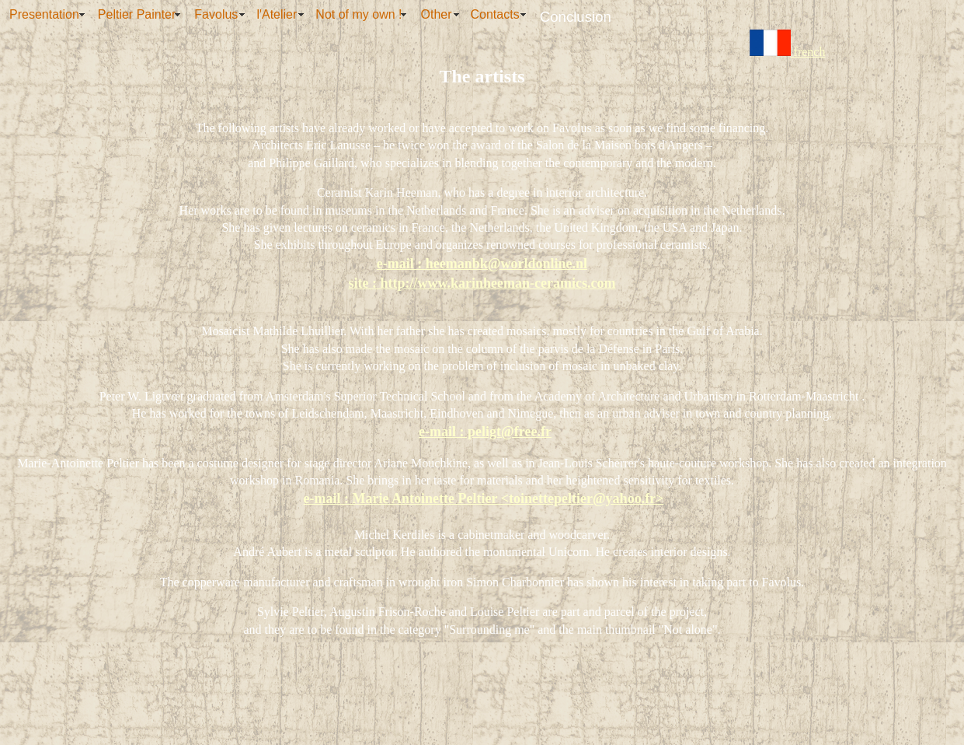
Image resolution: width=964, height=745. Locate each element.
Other (436, 14)
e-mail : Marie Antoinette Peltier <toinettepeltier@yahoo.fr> (484, 498)
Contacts (495, 14)
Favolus (216, 14)
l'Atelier (276, 14)
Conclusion (575, 17)
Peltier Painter (137, 14)
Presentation (44, 14)
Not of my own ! (358, 14)
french (788, 51)
